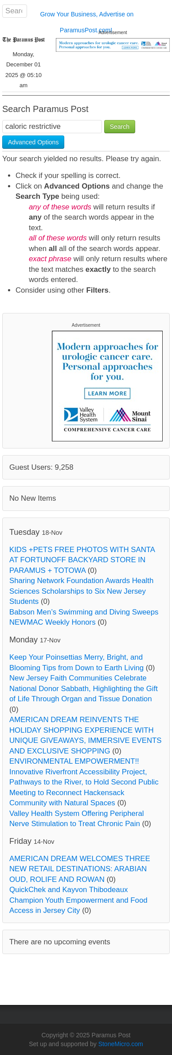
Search (119, 126)
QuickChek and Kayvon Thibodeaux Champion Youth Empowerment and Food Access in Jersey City (78, 900)
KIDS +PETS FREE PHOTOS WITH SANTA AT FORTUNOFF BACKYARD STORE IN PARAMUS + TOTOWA (82, 560)
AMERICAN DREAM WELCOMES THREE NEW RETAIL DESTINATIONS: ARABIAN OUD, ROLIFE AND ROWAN (79, 869)
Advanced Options (33, 142)
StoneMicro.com (120, 1043)
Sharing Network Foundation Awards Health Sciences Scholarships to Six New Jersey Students (81, 591)
